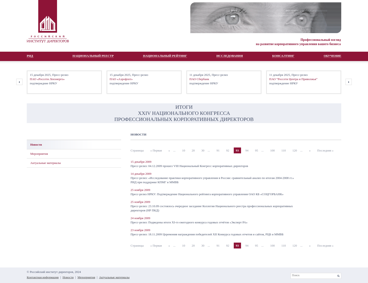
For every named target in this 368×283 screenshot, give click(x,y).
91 (218, 150)
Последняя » (325, 150)
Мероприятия (39, 153)
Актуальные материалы (45, 163)
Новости (36, 144)
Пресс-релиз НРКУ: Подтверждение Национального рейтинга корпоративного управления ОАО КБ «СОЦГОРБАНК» (207, 194)
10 (183, 150)
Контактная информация (43, 277)
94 (247, 150)
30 (202, 150)
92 (227, 150)
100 (272, 150)
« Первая (156, 150)
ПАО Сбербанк (199, 79)
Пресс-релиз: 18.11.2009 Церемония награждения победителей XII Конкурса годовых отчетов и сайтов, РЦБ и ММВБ (207, 234)
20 (193, 150)
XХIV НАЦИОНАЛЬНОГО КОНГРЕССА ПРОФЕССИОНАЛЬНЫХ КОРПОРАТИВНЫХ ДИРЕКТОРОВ (183, 116)
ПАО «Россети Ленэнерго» (47, 79)
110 (283, 150)
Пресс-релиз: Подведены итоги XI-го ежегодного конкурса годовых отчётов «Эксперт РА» (188, 222)
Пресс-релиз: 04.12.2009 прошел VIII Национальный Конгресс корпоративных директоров (189, 166)
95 (256, 150)
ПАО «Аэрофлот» (121, 79)
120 (294, 150)
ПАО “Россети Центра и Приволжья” (293, 79)
